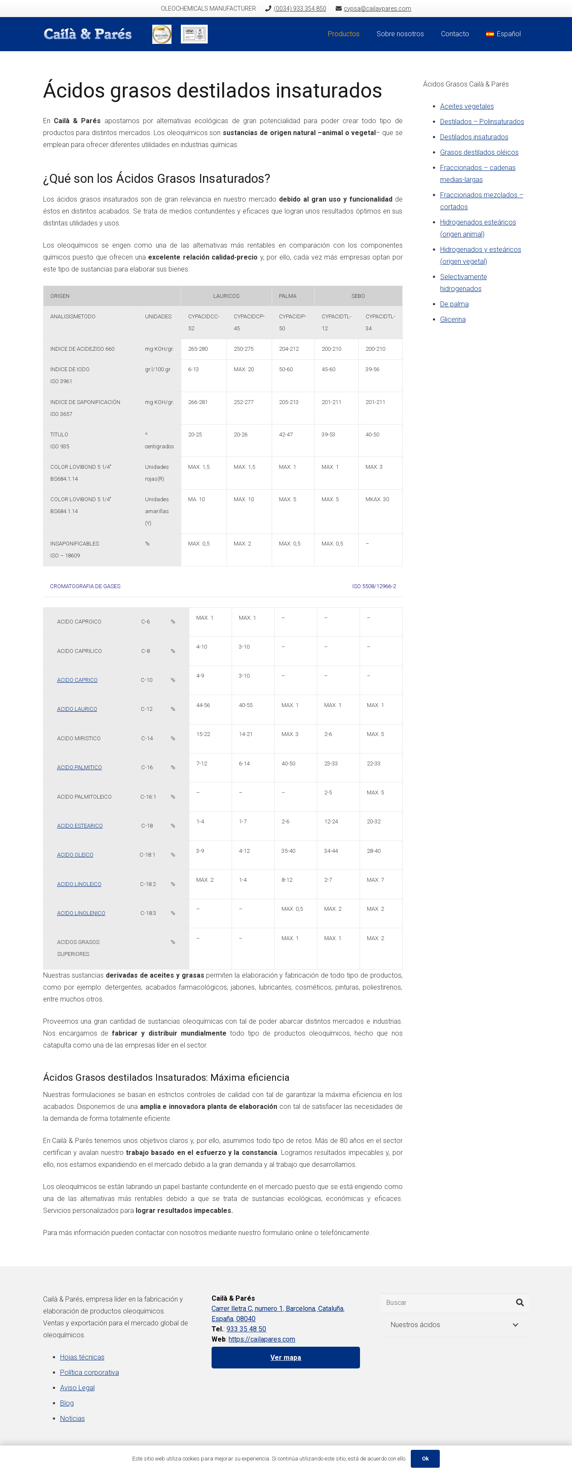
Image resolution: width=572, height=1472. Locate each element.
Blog (67, 1403)
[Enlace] (93, 34)
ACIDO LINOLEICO (79, 884)
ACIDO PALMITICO (79, 767)
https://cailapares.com (262, 1339)
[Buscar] (454, 1303)
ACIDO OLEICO (75, 854)
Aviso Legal (77, 1388)
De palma (454, 304)
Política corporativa (89, 1372)
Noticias (72, 1418)
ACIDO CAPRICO (77, 680)
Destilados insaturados (474, 137)
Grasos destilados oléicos (479, 152)
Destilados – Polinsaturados (482, 122)
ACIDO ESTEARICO (80, 826)
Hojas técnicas (82, 1357)
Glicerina (453, 319)
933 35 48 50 (246, 1329)
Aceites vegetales (467, 106)
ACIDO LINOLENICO (81, 913)
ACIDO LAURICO (77, 709)
